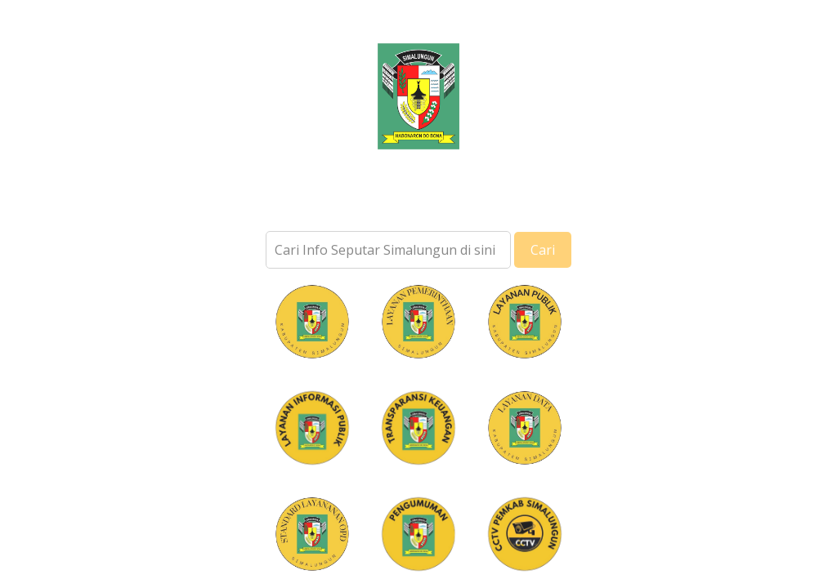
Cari (542, 260)
